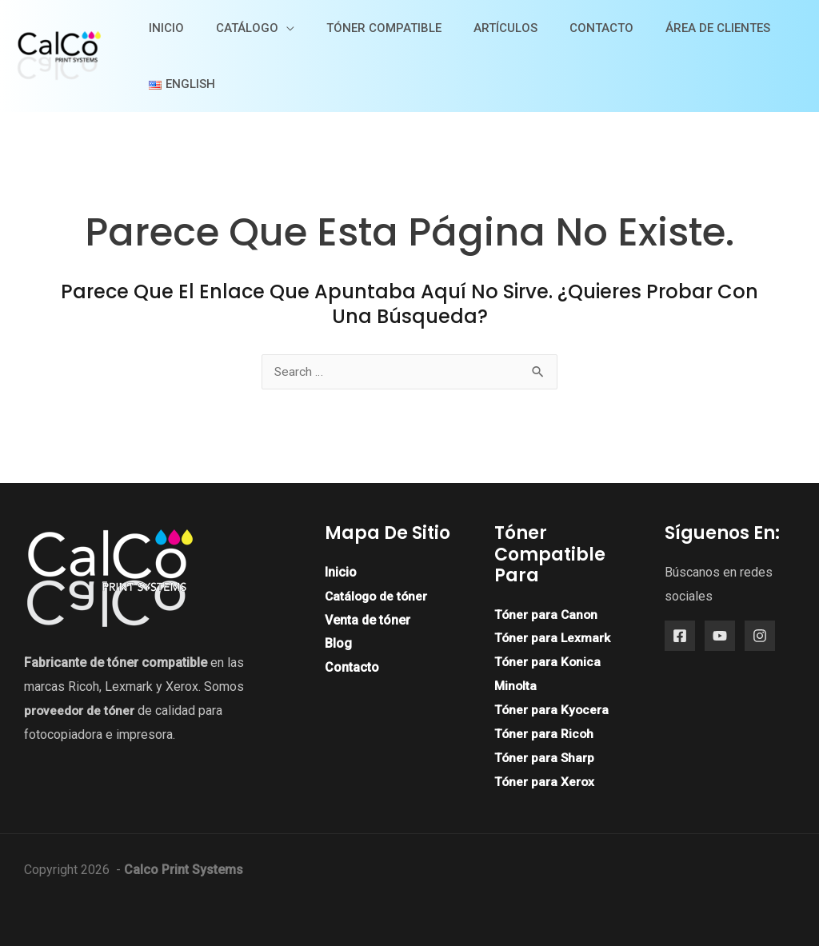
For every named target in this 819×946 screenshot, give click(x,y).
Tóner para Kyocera (552, 709)
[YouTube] (720, 636)
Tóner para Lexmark (553, 638)
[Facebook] (680, 636)
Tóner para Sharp (545, 757)
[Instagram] (760, 636)
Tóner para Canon (547, 615)
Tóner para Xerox (545, 781)
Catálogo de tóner (378, 597)
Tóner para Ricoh (544, 733)
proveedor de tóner (80, 711)
